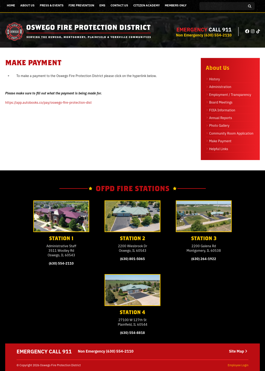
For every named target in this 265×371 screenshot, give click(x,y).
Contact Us (119, 5)
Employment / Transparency (230, 94)
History (214, 79)
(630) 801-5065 (132, 258)
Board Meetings (220, 102)
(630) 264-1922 (203, 258)
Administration (220, 86)
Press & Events (52, 5)
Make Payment (220, 141)
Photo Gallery (219, 125)
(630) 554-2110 (218, 34)
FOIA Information (222, 110)
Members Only (176, 5)
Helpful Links (218, 148)
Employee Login (238, 365)
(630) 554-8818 (132, 332)
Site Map (238, 351)
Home (11, 5)
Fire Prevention (81, 5)
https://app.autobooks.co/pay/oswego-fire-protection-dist (48, 102)
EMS (102, 5)
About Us (27, 5)
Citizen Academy (146, 5)
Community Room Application (231, 133)
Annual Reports (220, 117)
